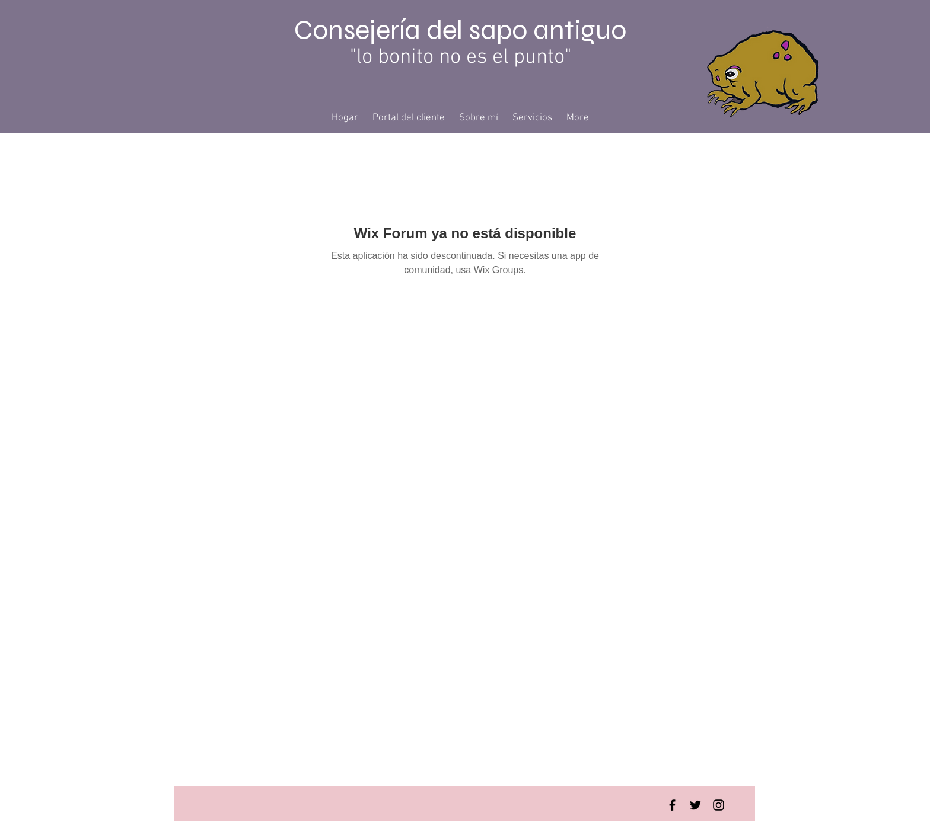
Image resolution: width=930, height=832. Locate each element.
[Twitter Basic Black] (695, 805)
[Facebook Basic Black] (672, 805)
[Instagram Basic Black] (718, 805)
